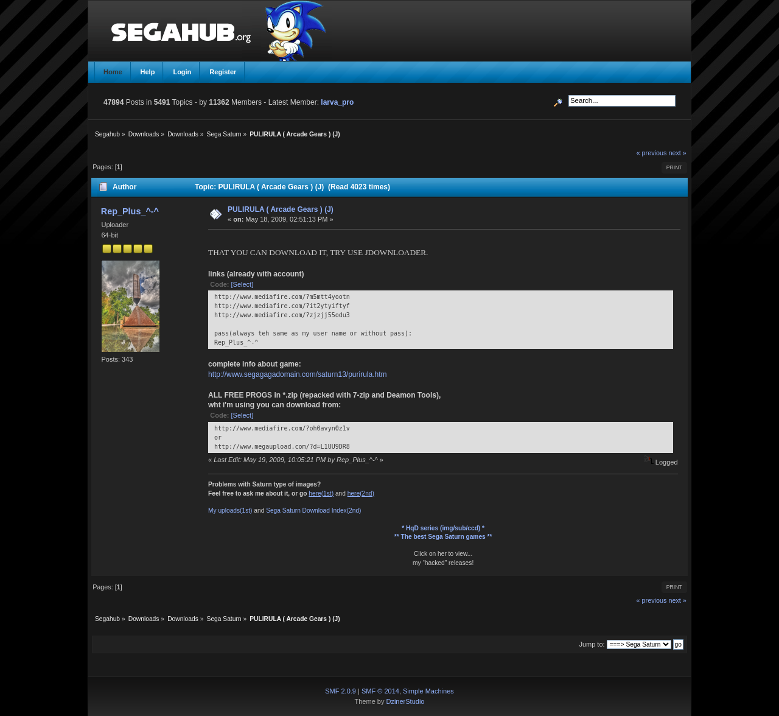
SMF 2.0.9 (340, 691)
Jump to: (591, 644)
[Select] (242, 284)
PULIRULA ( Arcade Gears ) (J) (281, 209)
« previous (652, 152)
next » (677, 152)
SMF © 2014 (380, 691)
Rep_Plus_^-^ (130, 211)
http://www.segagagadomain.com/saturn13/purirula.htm (297, 374)
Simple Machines (428, 691)
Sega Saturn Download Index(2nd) (313, 510)
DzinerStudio (405, 701)
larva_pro (337, 102)
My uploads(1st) (230, 510)
